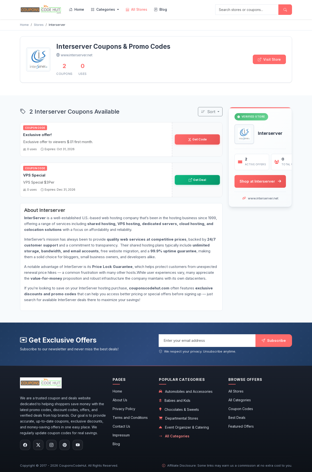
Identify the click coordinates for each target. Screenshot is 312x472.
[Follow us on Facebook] (25, 445)
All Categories (174, 436)
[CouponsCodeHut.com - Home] (41, 9)
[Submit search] (285, 9)
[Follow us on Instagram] (51, 445)
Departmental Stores (178, 418)
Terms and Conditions (130, 417)
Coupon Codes (240, 409)
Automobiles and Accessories (186, 391)
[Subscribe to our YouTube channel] (78, 445)
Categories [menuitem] (103, 9)
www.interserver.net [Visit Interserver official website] (74, 55)
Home (117, 391)
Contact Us (121, 426)
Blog (116, 444)
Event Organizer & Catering (184, 427)
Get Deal (197, 179)
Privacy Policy (124, 409)
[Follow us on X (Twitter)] (38, 445)
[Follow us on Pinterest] (64, 445)
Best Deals (236, 417)
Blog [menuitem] (160, 9)
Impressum (121, 435)
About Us (120, 400)
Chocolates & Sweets (179, 409)
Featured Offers (241, 426)
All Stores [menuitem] (136, 9)
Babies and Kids (174, 400)
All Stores (236, 391)
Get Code (197, 139)
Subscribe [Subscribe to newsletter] (274, 340)
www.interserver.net (263, 198)
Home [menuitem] (76, 9)
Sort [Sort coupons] (208, 111)
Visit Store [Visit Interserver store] (269, 59)
